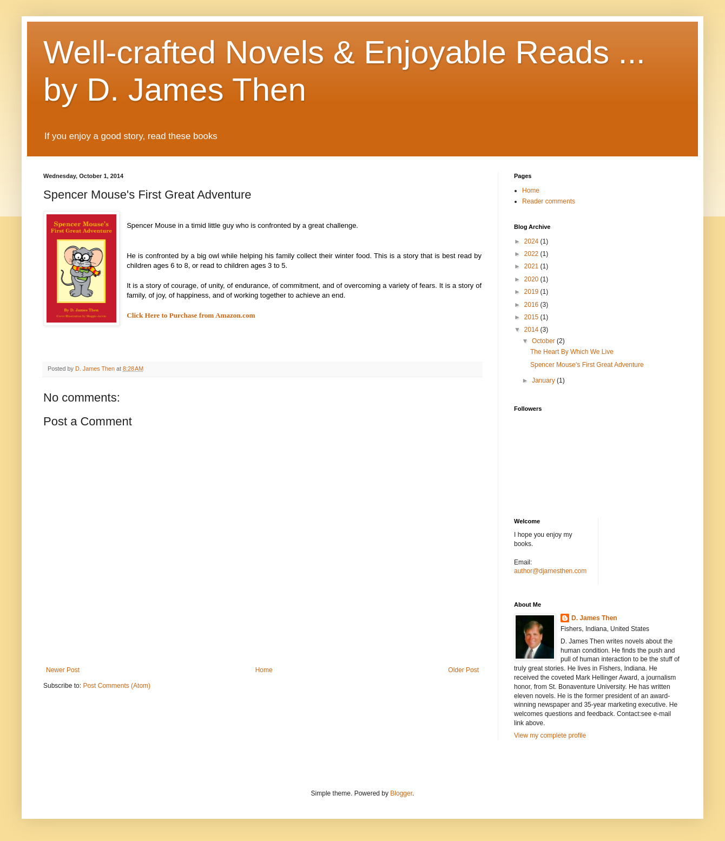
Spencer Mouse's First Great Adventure (587, 365)
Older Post (463, 670)
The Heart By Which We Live (572, 352)
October (544, 341)
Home (264, 670)
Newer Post (63, 670)
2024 (532, 241)
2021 (532, 266)
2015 (532, 317)
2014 (532, 329)
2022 (532, 254)
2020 (532, 279)
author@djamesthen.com (550, 571)
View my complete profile (550, 735)
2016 (532, 304)
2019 (532, 291)
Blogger (401, 793)
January (544, 380)
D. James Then (594, 618)
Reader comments (548, 201)
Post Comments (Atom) (116, 685)
